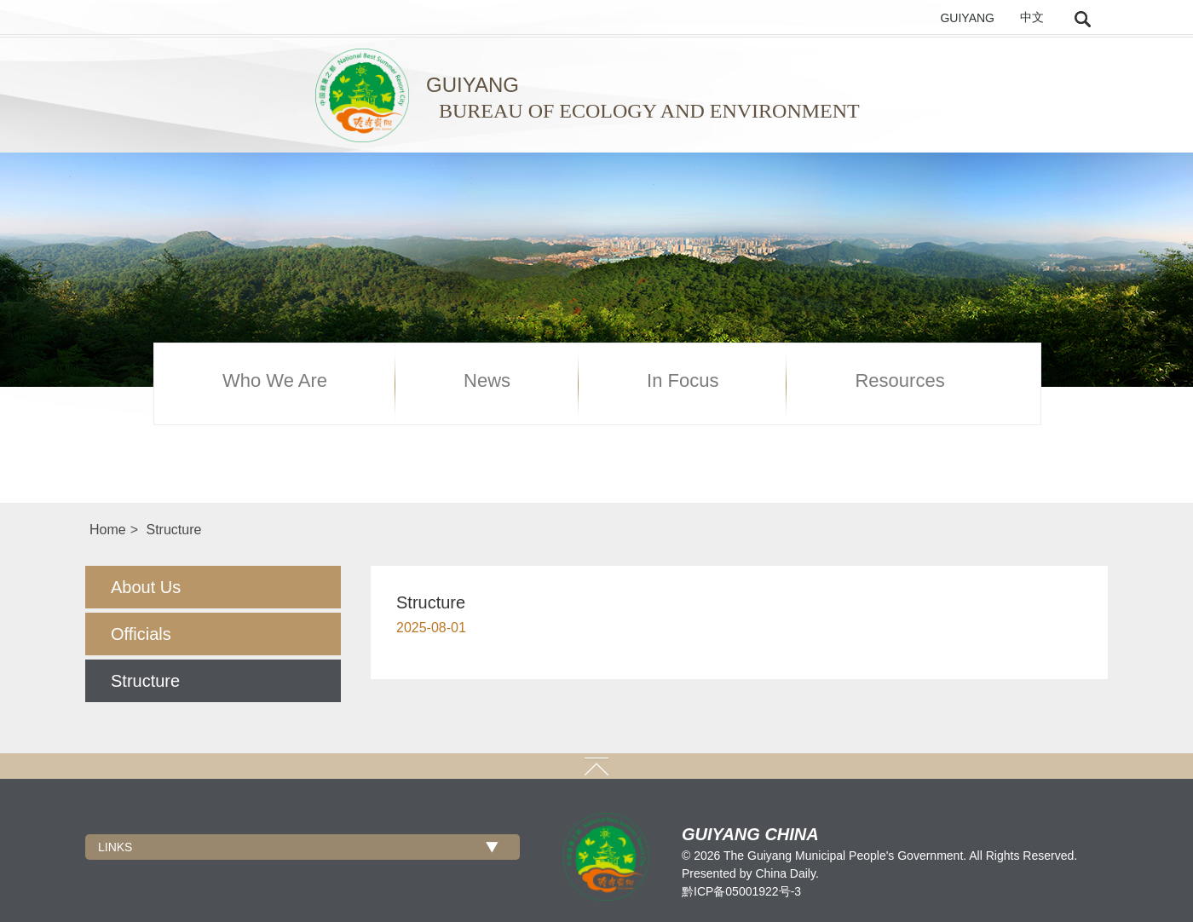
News (487, 381)
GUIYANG (967, 18)
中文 (1032, 17)
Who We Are (274, 381)
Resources (899, 381)
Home (107, 529)
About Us (146, 587)
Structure (173, 529)
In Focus (682, 381)
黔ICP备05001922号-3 (741, 891)
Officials (141, 634)
